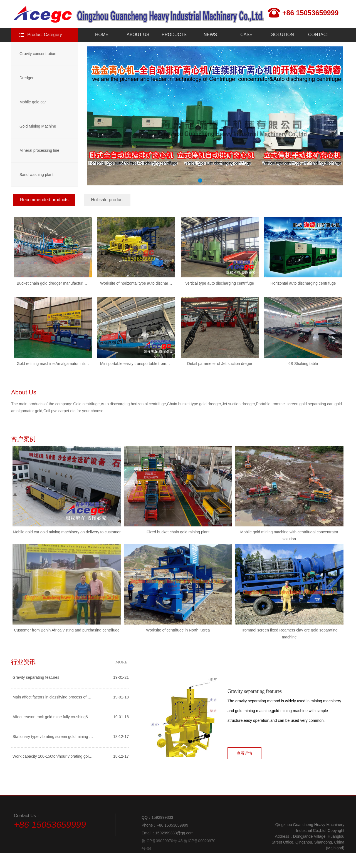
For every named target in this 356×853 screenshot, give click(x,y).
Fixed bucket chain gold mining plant (178, 532)
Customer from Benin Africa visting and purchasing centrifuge (67, 630)
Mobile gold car (32, 102)
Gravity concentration (37, 53)
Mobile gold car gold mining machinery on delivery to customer (67, 532)
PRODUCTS (174, 34)
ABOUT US (138, 34)
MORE (121, 662)
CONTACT (318, 34)
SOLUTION (282, 34)
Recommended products (44, 199)
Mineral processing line (39, 150)
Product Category (44, 34)
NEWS (210, 34)
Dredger (26, 78)
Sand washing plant (36, 174)
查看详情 (244, 753)
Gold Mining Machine (37, 126)
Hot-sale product (107, 199)
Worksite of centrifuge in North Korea (178, 630)
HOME (101, 34)
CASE (246, 34)
